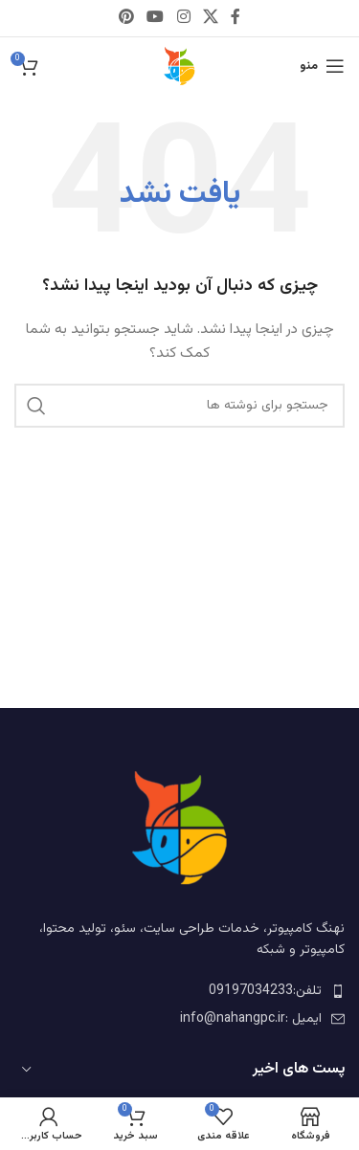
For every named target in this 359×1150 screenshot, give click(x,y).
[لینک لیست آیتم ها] (179, 991)
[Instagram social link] (183, 17)
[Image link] (180, 828)
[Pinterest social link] (126, 17)
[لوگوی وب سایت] (180, 66)
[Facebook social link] (235, 17)
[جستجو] (179, 406)
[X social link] (210, 17)
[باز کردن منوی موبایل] (322, 66)
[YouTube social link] (155, 17)
